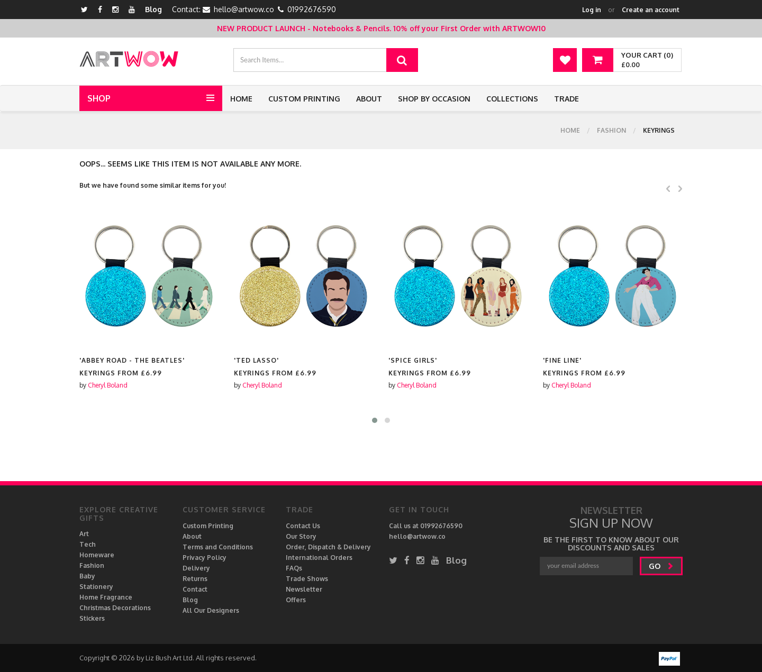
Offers (296, 600)
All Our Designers (211, 610)
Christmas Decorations (115, 608)
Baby (87, 576)
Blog (153, 9)
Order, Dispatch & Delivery (328, 547)
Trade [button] (566, 98)
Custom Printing (304, 98)
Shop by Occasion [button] (434, 98)
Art (84, 534)
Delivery (196, 568)
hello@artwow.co (244, 9)
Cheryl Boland (108, 385)
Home (241, 98)
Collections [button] (512, 98)
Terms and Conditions (218, 547)
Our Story (301, 536)
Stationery (96, 587)
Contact (195, 589)
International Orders (319, 557)
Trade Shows (307, 579)
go (661, 565)
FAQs (294, 568)
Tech (87, 544)
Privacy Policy (204, 557)
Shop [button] (99, 98)
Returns (195, 579)
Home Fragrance (105, 597)
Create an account (650, 10)
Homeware (96, 555)
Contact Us (303, 526)
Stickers (92, 618)
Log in (591, 10)
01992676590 (311, 9)
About (369, 98)
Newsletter (304, 589)
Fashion (611, 130)
